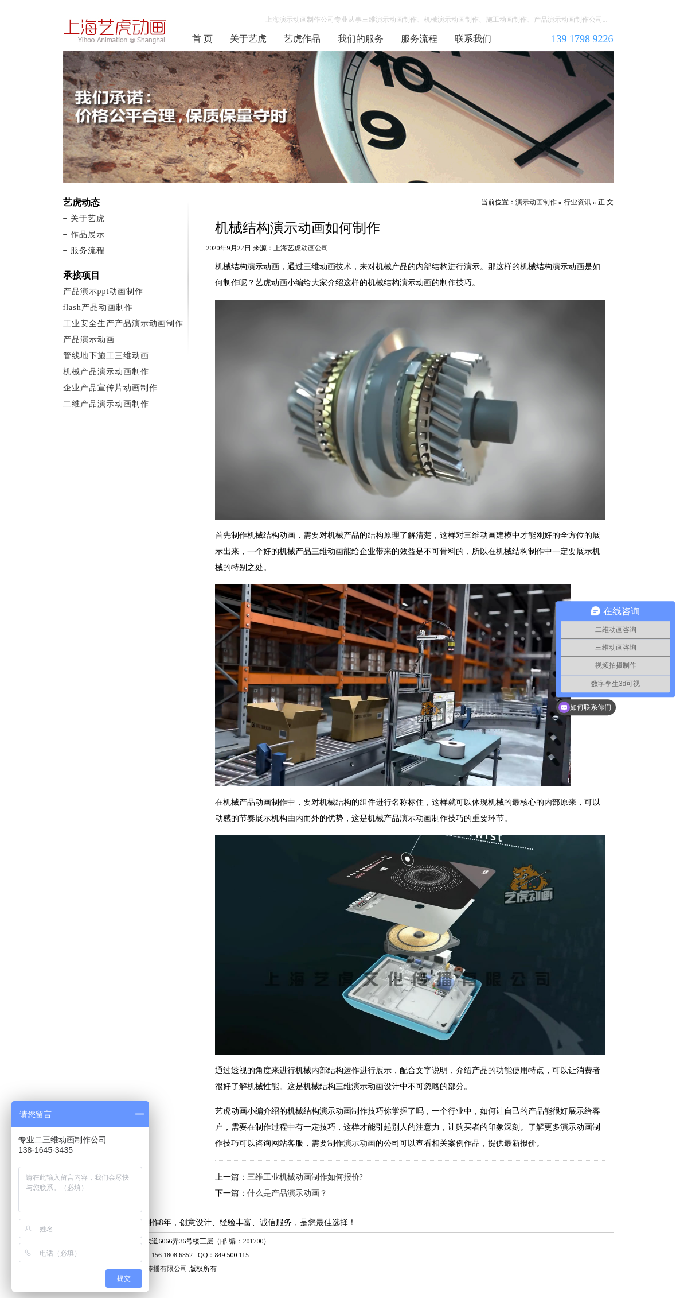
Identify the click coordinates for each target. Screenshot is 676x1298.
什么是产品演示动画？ (287, 1193)
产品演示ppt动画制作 (103, 291)
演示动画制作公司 (115, 31)
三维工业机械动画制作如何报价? (305, 1177)
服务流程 (419, 39)
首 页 (202, 39)
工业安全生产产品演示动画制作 (123, 323)
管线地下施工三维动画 (106, 355)
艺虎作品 (302, 39)
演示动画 (359, 1143)
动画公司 (315, 248)
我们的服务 (361, 39)
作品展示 (88, 234)
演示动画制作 (536, 202)
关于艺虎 (248, 39)
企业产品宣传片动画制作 (110, 387)
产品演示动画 (89, 339)
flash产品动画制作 (98, 307)
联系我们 (473, 39)
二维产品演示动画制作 (106, 404)
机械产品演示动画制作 (106, 371)
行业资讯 (577, 202)
